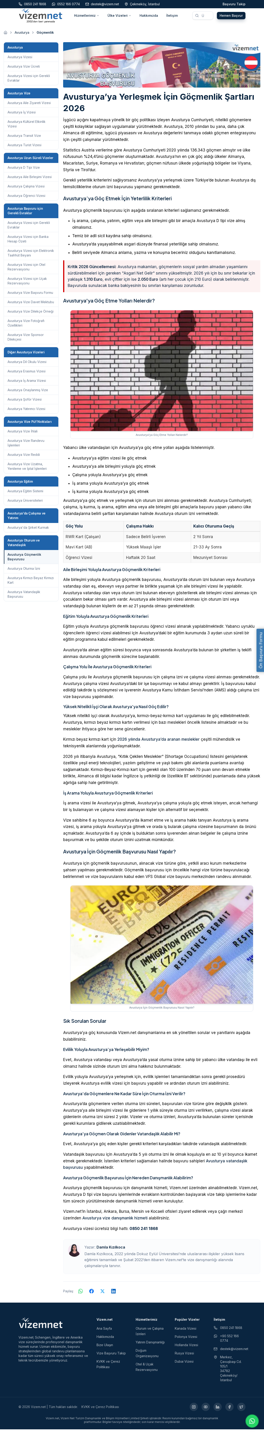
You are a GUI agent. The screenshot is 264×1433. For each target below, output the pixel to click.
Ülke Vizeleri (119, 17)
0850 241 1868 (143, 1232)
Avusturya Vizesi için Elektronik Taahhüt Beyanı (31, 256)
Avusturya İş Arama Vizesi (27, 384)
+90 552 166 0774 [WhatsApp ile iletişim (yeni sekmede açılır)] (226, 1342)
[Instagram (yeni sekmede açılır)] (194, 1410)
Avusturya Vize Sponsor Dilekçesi (26, 340)
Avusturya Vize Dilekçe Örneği (31, 315)
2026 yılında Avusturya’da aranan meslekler (158, 743)
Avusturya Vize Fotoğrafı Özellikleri (26, 326)
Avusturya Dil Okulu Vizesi (27, 365)
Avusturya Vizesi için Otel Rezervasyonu (26, 270)
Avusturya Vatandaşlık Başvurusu (24, 598)
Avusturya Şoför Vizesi (25, 403)
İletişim (172, 17)
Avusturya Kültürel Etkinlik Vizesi (27, 127)
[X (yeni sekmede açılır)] (241, 1410)
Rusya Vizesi (184, 1357)
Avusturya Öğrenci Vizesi (26, 199)
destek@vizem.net (229, 1352)
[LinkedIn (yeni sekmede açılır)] (217, 1410)
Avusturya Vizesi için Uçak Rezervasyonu (27, 284)
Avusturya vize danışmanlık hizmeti (115, 1221)
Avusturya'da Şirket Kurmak (28, 531)
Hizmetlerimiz (86, 17)
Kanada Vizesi (185, 1332)
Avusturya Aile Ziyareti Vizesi (29, 106)
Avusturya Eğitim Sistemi (25, 495)
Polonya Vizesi (186, 1340)
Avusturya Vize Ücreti (24, 70)
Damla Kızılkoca (111, 1251)
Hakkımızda (149, 17)
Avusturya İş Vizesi (22, 116)
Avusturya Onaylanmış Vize (28, 394)
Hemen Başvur (231, 17)
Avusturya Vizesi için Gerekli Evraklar (29, 81)
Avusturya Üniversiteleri (25, 504)
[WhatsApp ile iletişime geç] (252, 1421)
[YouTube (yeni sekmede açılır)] (206, 1410)
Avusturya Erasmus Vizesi (27, 375)
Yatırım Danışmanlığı (150, 1346)
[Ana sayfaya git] (5, 36)
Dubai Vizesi (184, 1365)
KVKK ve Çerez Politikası (100, 1410)
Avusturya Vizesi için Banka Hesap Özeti (28, 242)
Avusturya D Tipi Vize (24, 171)
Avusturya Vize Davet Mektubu (31, 306)
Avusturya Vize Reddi (24, 458)
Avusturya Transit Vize (24, 139)
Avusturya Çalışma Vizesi (26, 190)
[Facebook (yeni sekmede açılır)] (229, 1410)
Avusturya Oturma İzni (24, 572)
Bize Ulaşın (105, 1348)
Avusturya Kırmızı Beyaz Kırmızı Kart (31, 584)
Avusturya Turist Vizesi (24, 149)
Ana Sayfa (104, 1332)
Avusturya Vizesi (20, 61)
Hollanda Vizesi (186, 1348)
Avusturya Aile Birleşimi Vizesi (30, 180)
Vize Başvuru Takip (111, 1357)
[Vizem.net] (41, 1326)
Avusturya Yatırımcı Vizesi (26, 412)
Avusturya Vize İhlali (23, 435)
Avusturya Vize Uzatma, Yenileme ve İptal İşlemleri (27, 470)
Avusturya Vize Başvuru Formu (30, 296)
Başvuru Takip (234, 4)
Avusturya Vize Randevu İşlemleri (26, 446)
